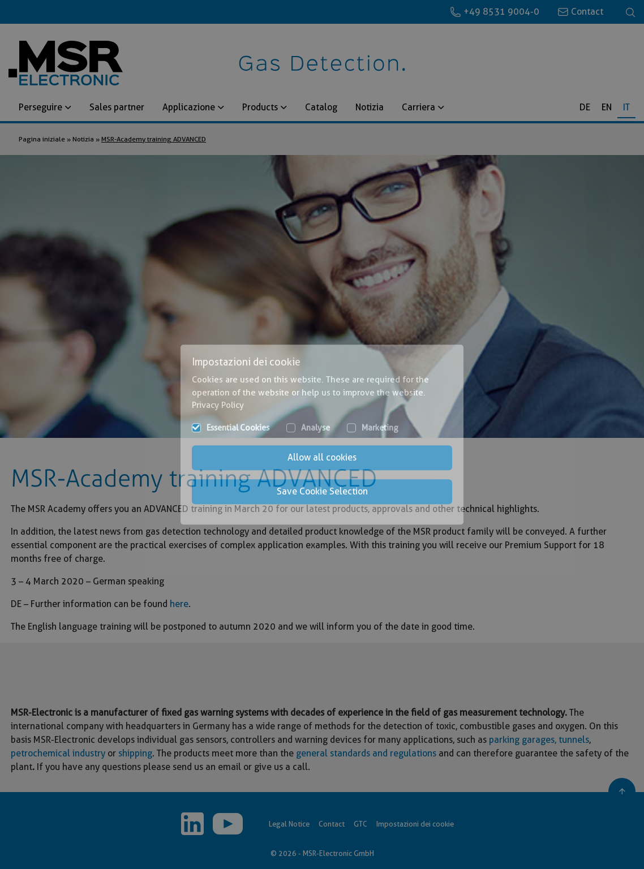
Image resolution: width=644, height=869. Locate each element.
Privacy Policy (218, 405)
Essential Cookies (238, 427)
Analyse (315, 427)
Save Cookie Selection (322, 491)
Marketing (380, 427)
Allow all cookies (322, 457)
